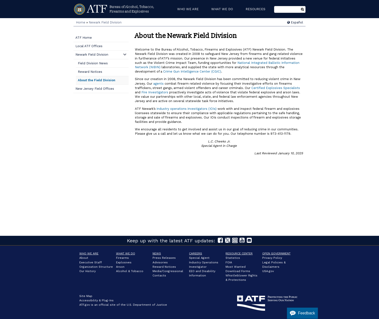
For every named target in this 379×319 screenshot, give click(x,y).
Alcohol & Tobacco (129, 271)
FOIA (229, 262)
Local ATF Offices (88, 46)
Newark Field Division (105, 22)
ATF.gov (84, 304)
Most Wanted (236, 266)
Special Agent (199, 258)
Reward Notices (90, 72)
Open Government (276, 253)
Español (295, 22)
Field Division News (93, 63)
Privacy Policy (272, 258)
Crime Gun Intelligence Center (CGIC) (192, 71)
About (83, 258)
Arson (120, 266)
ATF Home (83, 37)
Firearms (122, 258)
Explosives (123, 262)
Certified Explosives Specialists (275, 88)
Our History (87, 271)
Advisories (160, 262)
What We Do (125, 253)
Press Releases (164, 258)
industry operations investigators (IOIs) (187, 109)
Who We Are (88, 253)
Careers (195, 253)
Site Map (85, 296)
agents (158, 83)
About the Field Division (96, 80)
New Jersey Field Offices (94, 88)
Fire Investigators (154, 92)
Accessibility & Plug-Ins (96, 300)
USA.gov (268, 271)
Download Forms (238, 271)
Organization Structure (96, 266)
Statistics (233, 258)
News (157, 253)
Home (80, 22)
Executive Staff (90, 262)
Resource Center (239, 253)
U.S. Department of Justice (147, 304)
